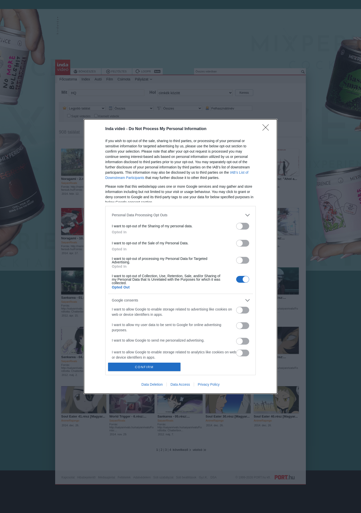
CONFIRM (144, 367)
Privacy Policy (209, 384)
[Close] (267, 129)
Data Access (180, 384)
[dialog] (180, 256)
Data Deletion (152, 384)
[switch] (242, 226)
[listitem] (180, 215)
